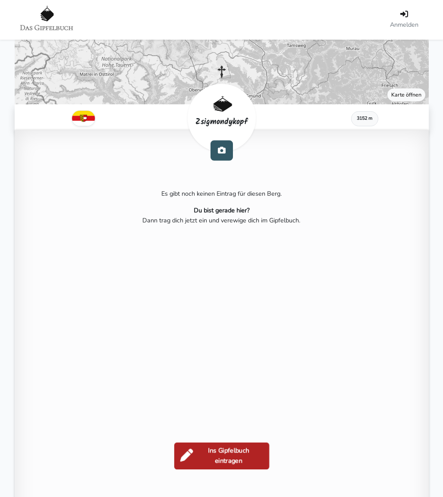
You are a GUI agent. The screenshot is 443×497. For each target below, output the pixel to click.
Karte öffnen (406, 94)
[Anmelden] (404, 19)
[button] (221, 72)
